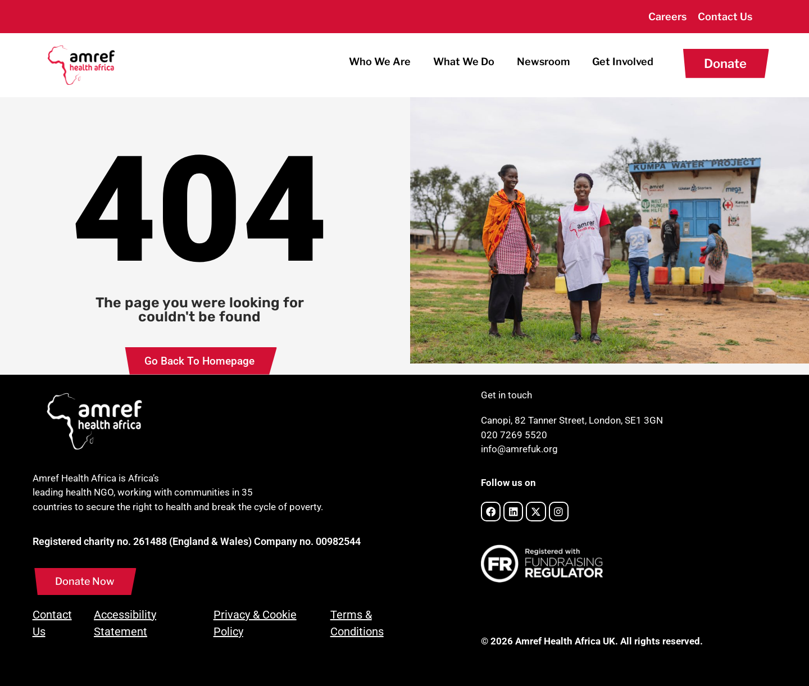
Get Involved (622, 61)
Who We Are (380, 61)
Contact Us (725, 16)
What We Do (463, 61)
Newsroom (543, 61)
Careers (667, 16)
